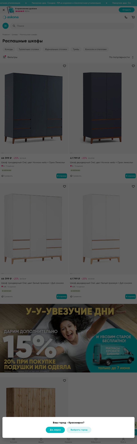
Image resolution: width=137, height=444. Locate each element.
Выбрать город (79, 429)
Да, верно (55, 429)
